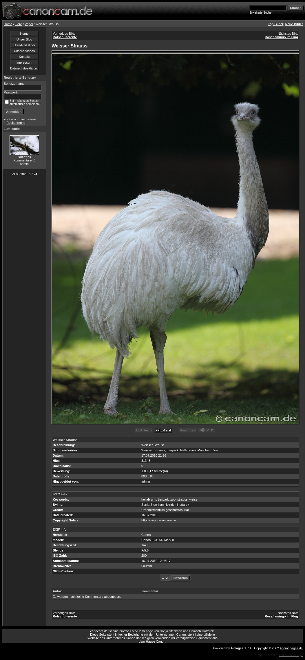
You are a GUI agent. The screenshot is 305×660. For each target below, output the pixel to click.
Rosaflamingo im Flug (281, 37)
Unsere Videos (24, 51)
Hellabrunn (188, 450)
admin (145, 481)
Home (8, 24)
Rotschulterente (65, 37)
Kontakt (24, 56)
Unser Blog (24, 39)
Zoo (215, 450)
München (204, 450)
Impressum (24, 62)
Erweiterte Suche (260, 12)
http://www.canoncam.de (158, 520)
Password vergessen (21, 119)
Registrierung (15, 122)
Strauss (159, 450)
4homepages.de (291, 648)
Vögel (29, 24)
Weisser (147, 450)
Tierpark (172, 450)
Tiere (18, 24)
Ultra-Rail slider (24, 45)
